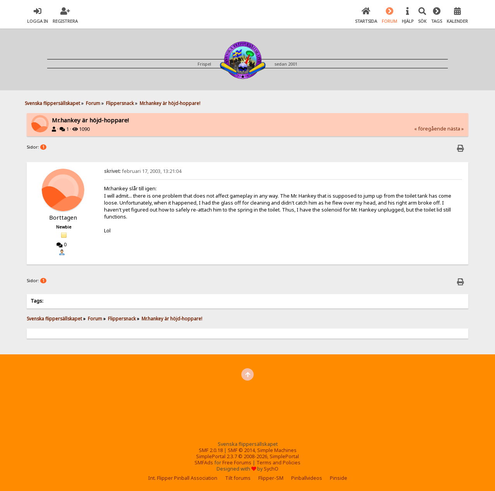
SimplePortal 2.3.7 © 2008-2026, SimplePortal (247, 456)
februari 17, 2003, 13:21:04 (142, 171)
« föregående (430, 128)
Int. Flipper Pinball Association (182, 478)
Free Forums (236, 462)
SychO (271, 469)
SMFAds (204, 462)
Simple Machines (277, 450)
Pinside (338, 478)
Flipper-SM (270, 478)
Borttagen (63, 217)
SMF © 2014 (241, 450)
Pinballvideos (306, 478)
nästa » (455, 128)
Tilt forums (238, 478)
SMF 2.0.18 (211, 450)
